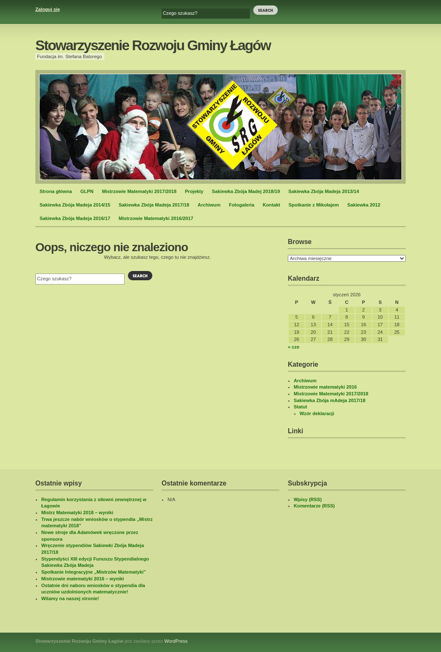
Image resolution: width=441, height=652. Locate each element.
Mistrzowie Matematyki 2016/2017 (156, 218)
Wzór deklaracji (317, 413)
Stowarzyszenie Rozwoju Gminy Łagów (153, 45)
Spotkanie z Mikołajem (314, 204)
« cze (293, 346)
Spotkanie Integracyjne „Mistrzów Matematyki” (93, 571)
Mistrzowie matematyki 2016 (325, 386)
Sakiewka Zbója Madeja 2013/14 (323, 191)
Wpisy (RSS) (308, 499)
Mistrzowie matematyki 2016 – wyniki (82, 578)
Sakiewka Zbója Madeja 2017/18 (154, 204)
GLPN (86, 191)
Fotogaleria (241, 204)
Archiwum (209, 204)
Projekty (194, 191)
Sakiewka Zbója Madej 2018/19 (246, 191)
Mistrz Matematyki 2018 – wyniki (77, 512)
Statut (300, 406)
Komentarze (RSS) (314, 505)
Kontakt (271, 204)
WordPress (176, 641)
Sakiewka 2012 (363, 204)
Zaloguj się (47, 9)
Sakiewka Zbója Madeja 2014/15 (75, 204)
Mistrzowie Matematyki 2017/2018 (139, 191)
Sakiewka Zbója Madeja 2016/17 (75, 218)
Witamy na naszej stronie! (70, 598)
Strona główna (56, 191)
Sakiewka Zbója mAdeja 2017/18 (329, 400)
